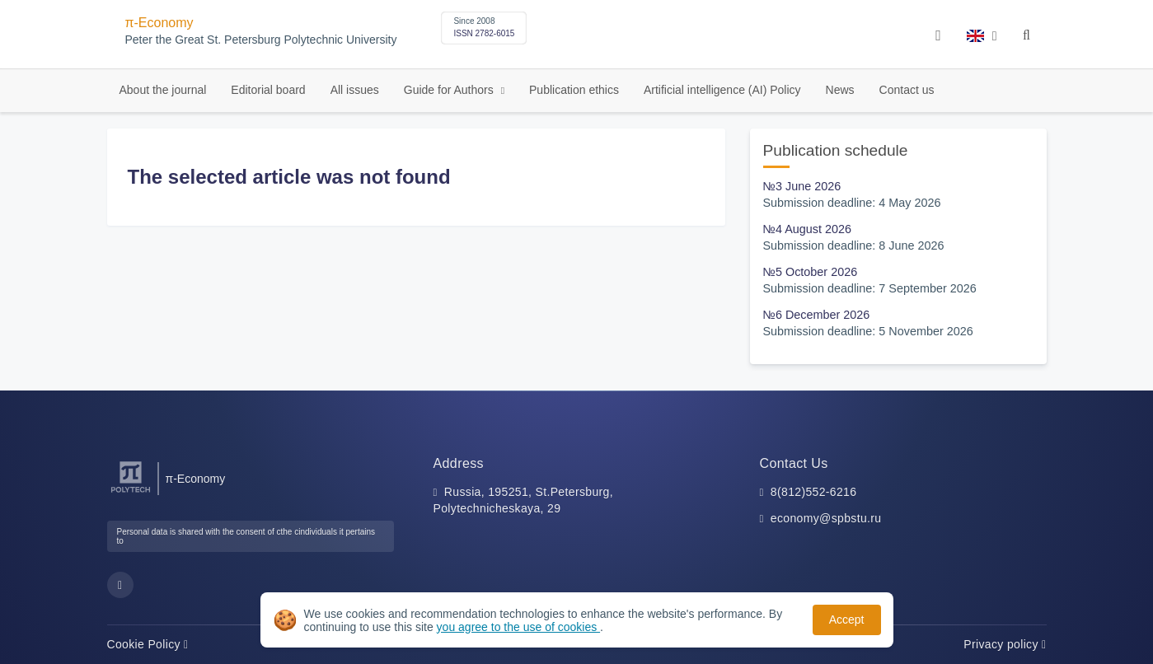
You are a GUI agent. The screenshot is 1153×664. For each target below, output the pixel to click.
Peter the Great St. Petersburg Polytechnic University (261, 40)
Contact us (907, 89)
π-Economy (159, 23)
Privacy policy (1004, 644)
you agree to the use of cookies (518, 627)
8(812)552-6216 (814, 491)
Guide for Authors (450, 89)
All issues (354, 89)
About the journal (163, 89)
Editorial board (268, 89)
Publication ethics (574, 89)
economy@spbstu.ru (826, 518)
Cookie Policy (148, 644)
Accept (847, 619)
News (840, 89)
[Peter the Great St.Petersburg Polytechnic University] (130, 493)
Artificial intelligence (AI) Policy (722, 89)
